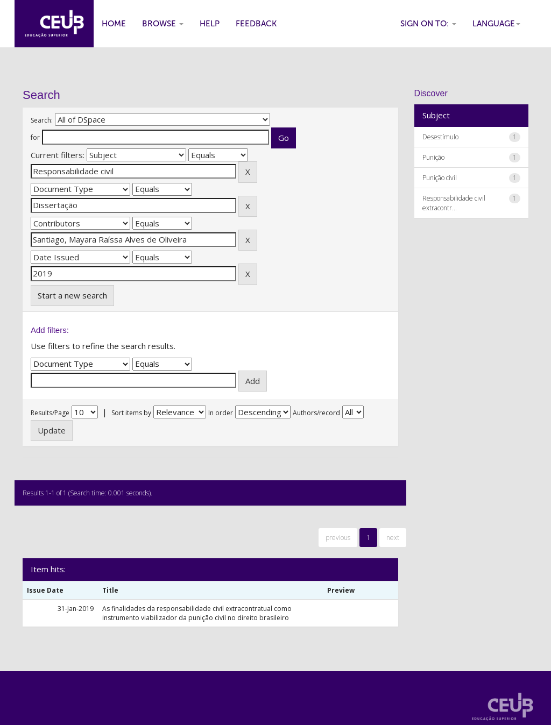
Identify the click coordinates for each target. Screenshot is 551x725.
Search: (42, 120)
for (35, 137)
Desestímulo (440, 136)
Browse (162, 24)
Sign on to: (428, 24)
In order (220, 412)
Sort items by (131, 412)
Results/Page (50, 412)
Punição (433, 157)
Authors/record (316, 412)
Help (210, 24)
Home (114, 24)
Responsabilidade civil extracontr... (453, 203)
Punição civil (439, 177)
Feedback (256, 24)
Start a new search (72, 295)
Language (496, 24)
